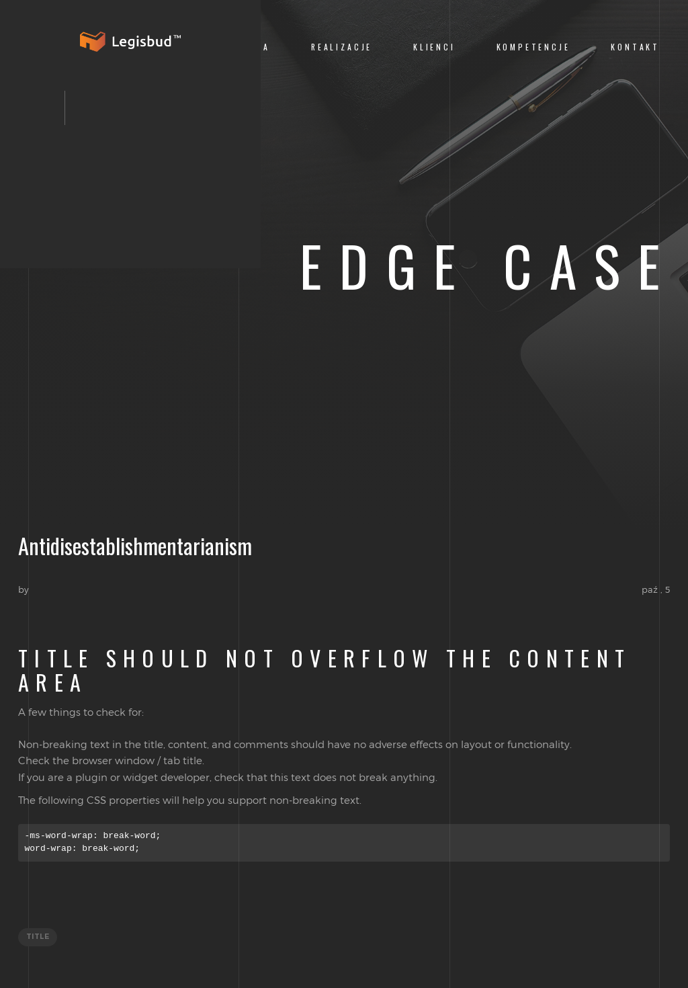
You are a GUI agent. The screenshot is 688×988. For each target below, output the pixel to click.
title (37, 937)
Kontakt (635, 46)
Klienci (434, 46)
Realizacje (341, 46)
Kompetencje (533, 46)
